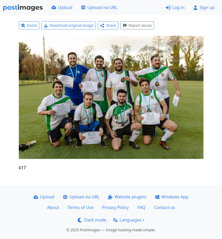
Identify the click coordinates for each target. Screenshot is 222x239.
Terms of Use (81, 207)
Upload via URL (99, 7)
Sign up (204, 7)
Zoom (29, 25)
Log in (175, 7)
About (53, 207)
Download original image (68, 25)
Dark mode (92, 220)
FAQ (141, 207)
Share (108, 25)
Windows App (172, 197)
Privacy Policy (115, 207)
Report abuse (137, 25)
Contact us (164, 207)
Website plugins (127, 197)
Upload (61, 7)
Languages (127, 220)
